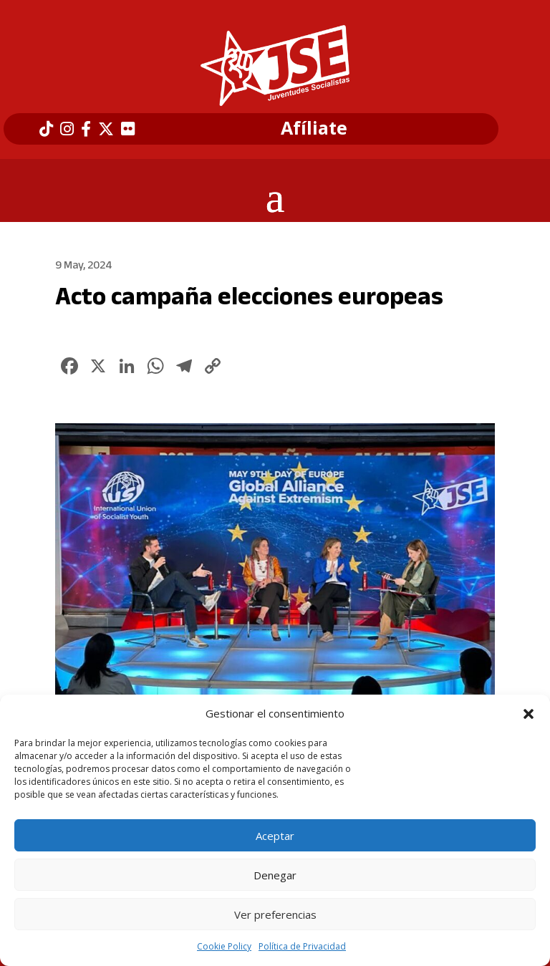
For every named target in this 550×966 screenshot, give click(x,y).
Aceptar (275, 836)
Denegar (275, 875)
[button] (528, 714)
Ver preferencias (275, 914)
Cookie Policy (224, 946)
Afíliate (314, 128)
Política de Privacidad (302, 946)
